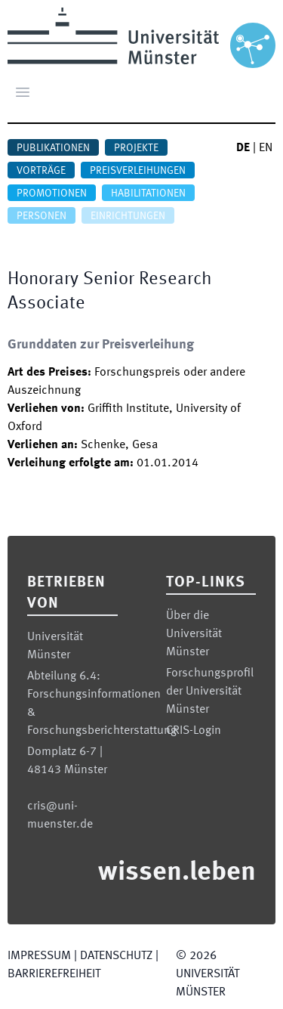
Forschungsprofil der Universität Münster (210, 691)
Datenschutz (116, 956)
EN (265, 148)
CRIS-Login (193, 731)
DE (243, 148)
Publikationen (53, 148)
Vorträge (41, 171)
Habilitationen (148, 193)
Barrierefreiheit (54, 974)
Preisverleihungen (138, 171)
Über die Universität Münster (194, 634)
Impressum (39, 956)
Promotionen (52, 193)
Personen (41, 216)
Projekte (136, 148)
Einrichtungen (128, 216)
